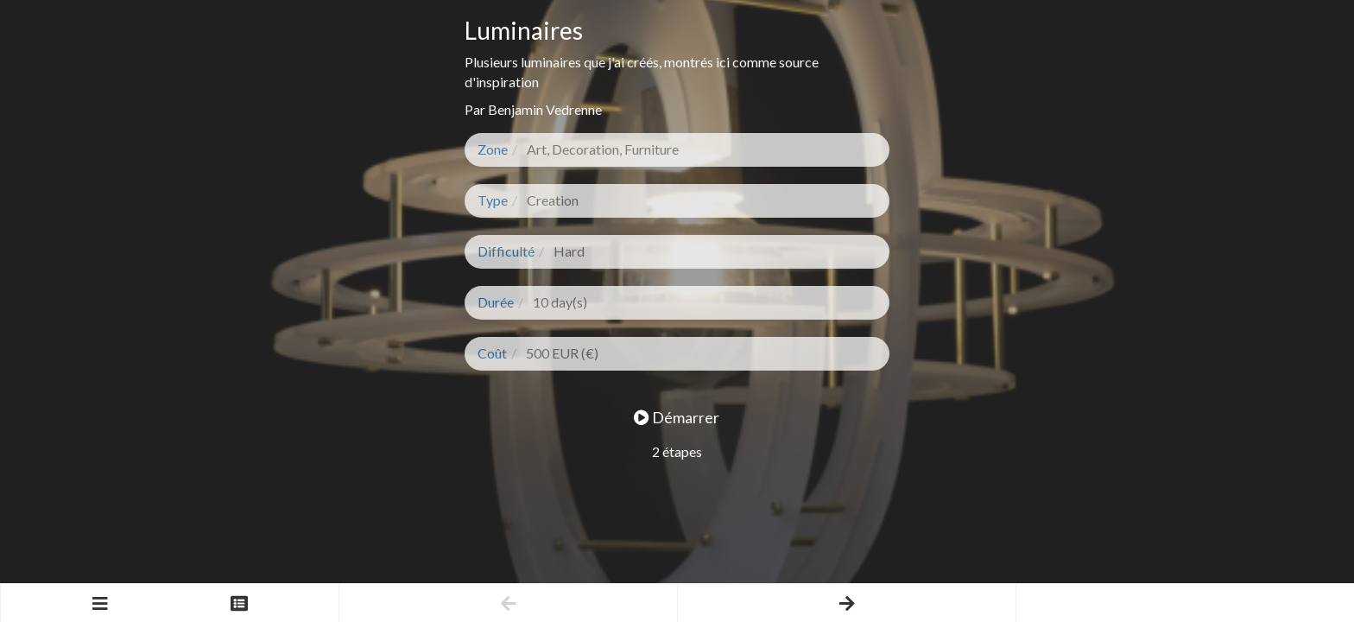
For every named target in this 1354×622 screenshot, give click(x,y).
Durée (496, 302)
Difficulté (506, 251)
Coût (492, 353)
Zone (493, 149)
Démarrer (676, 417)
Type (493, 200)
